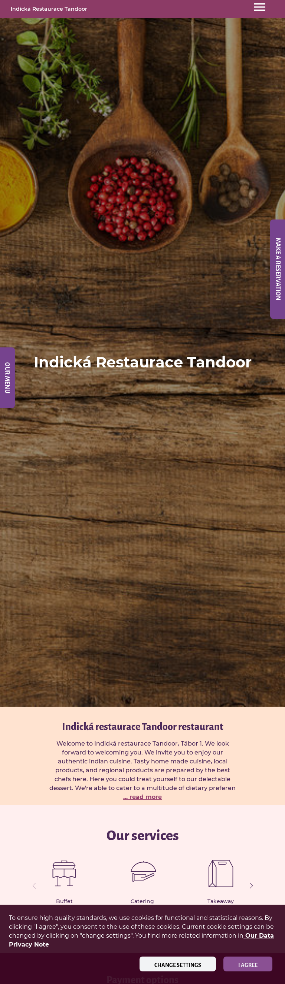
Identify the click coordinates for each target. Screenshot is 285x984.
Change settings (177, 965)
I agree (248, 965)
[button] (251, 886)
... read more (142, 796)
